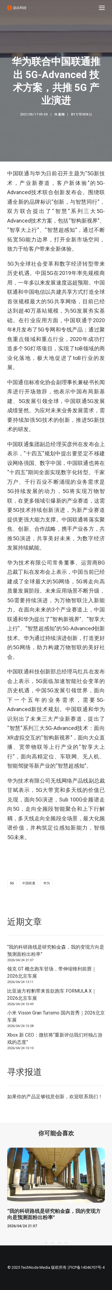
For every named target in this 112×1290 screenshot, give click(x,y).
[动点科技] (16, 7)
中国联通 (28, 883)
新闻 (61, 114)
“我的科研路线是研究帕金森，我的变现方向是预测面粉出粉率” (55, 950)
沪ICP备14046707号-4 (86, 1267)
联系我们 (88, 1096)
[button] (102, 8)
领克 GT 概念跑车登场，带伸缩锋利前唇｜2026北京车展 (51, 972)
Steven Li (84, 114)
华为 (46, 883)
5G (12, 883)
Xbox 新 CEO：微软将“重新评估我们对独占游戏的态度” (54, 1038)
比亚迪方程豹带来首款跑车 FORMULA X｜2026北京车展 (51, 994)
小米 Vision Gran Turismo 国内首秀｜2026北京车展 (56, 1016)
